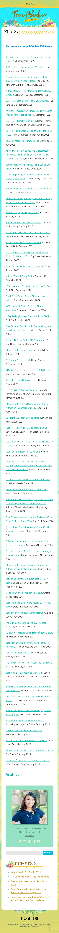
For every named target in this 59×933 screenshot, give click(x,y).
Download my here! (29, 46)
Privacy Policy (13, 925)
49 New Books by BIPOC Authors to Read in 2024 (29, 750)
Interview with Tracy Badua (19, 350)
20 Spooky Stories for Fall (18, 360)
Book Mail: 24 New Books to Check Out (24, 673)
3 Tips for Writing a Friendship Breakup (24, 593)
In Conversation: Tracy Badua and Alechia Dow (28, 479)
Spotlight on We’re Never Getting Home (24, 613)
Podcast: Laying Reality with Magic (22, 212)
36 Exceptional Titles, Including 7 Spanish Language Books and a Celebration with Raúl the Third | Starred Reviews (29, 465)
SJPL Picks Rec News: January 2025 (23, 222)
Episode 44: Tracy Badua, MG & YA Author (25, 340)
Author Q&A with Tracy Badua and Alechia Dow (28, 188)
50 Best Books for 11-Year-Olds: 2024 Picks (26, 740)
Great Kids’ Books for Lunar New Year (23, 242)
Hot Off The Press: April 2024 (19, 652)
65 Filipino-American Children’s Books (23, 418)
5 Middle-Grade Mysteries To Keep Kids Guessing (29, 370)
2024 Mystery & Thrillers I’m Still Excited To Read (29, 286)
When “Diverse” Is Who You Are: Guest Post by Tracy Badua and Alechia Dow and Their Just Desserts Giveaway (28, 155)
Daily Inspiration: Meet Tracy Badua (22, 141)
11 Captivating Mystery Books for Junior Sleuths (28, 316)
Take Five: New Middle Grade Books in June (26, 428)
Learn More (29, 835)
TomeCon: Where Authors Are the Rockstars (26, 489)
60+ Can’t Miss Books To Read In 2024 (24, 730)
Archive (13, 774)
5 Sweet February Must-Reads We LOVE (25, 720)
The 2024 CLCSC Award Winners (21, 390)
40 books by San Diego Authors (21, 380)
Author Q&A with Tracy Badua (20, 276)
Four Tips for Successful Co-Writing (23, 451)
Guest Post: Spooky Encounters (21, 121)
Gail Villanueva (33, 927)
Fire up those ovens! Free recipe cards (30, 876)
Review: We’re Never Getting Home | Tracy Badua (29, 632)
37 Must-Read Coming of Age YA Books (25, 67)
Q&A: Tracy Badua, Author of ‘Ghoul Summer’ (27, 101)
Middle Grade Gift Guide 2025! (26, 872)
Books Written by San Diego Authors (23, 266)
